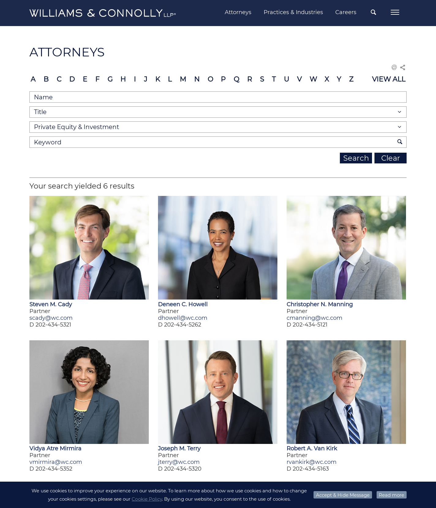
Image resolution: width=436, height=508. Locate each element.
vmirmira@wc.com (55, 462)
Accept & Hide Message (343, 495)
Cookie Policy (147, 499)
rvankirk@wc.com (311, 462)
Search (356, 158)
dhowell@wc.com (182, 318)
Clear (390, 158)
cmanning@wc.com (314, 318)
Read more (391, 495)
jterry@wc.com (179, 462)
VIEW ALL (388, 79)
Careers (345, 12)
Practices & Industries (293, 12)
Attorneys (238, 12)
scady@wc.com (51, 318)
